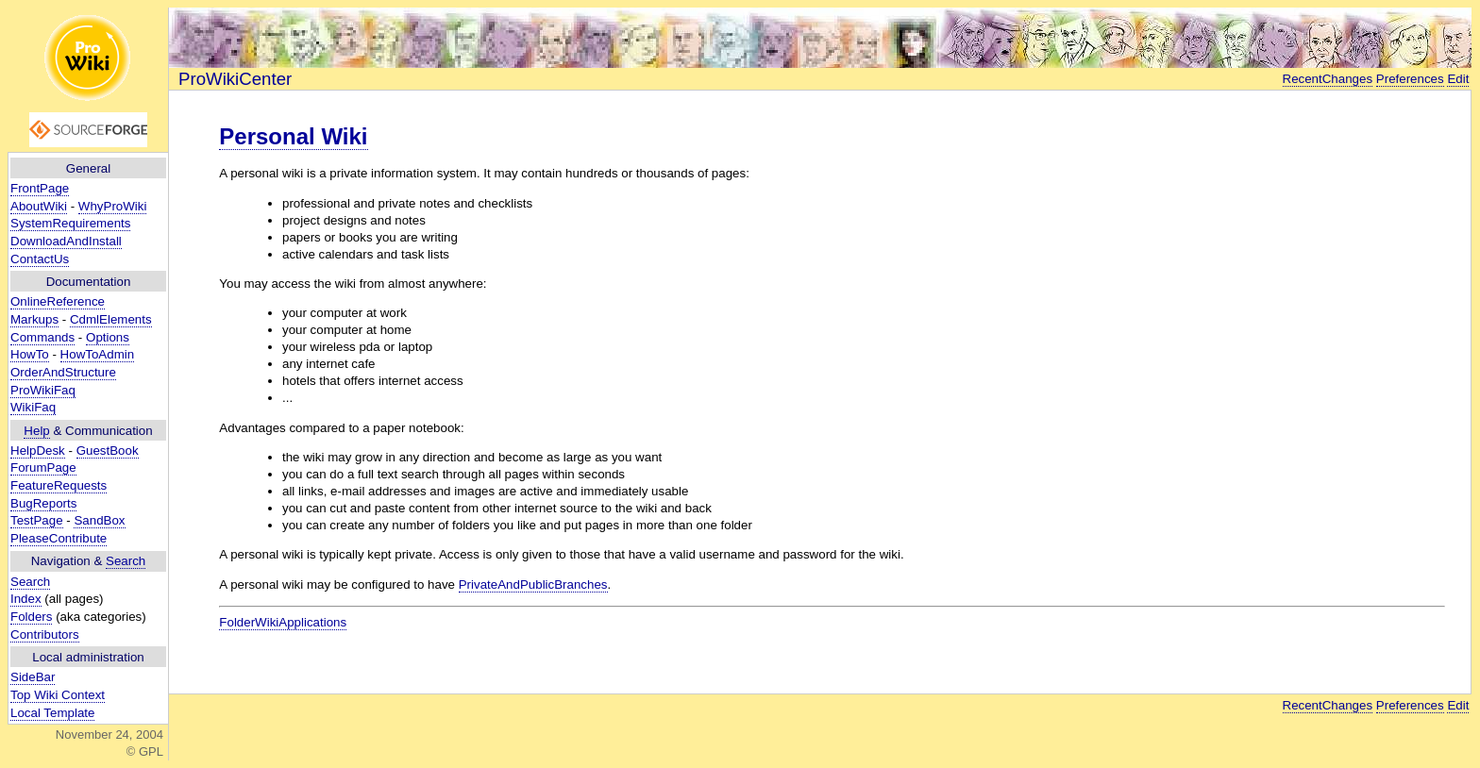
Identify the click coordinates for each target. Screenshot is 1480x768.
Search (125, 561)
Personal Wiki (293, 136)
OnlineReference (57, 301)
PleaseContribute (58, 538)
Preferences (1410, 79)
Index (26, 599)
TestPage (36, 520)
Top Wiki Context (57, 695)
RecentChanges (1328, 79)
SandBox (99, 520)
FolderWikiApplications (282, 622)
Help (36, 431)
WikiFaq (33, 407)
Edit (1458, 79)
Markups (34, 319)
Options (107, 337)
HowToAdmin (97, 354)
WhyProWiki (112, 206)
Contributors (44, 634)
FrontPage (39, 188)
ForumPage (43, 467)
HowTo (29, 354)
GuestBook (107, 450)
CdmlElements (111, 319)
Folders (31, 616)
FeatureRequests (58, 485)
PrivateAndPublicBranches (533, 584)
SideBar (32, 677)
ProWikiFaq (43, 390)
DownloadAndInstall (66, 241)
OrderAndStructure (63, 372)
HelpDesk (37, 450)
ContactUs (39, 259)
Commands (42, 337)
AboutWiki (38, 206)
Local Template (52, 713)
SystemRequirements (70, 223)
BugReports (43, 503)
